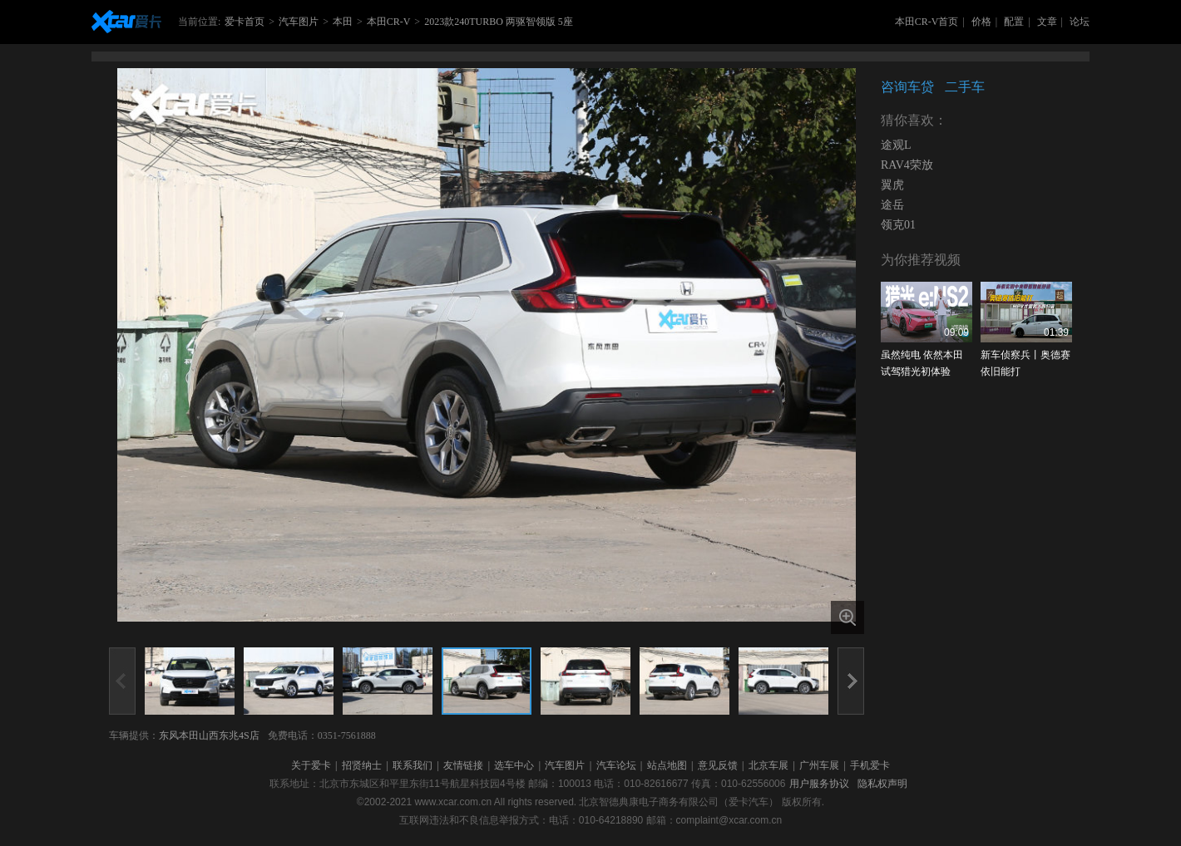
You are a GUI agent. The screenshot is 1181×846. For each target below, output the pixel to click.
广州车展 (819, 765)
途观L (896, 145)
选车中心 (514, 765)
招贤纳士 (362, 765)
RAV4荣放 (907, 165)
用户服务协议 (819, 783)
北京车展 (768, 765)
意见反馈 (718, 765)
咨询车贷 (907, 87)
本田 (343, 21)
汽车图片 (299, 21)
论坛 (1080, 21)
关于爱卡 (311, 765)
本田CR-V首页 (927, 21)
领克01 (898, 225)
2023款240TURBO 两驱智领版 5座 (498, 21)
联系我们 (412, 765)
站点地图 (667, 765)
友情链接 (463, 765)
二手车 (965, 87)
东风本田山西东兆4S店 (209, 735)
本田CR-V (389, 21)
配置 (1014, 21)
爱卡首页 (244, 21)
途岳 (892, 205)
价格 (981, 21)
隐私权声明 (882, 783)
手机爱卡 (870, 765)
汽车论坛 (616, 765)
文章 (1047, 21)
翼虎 (892, 185)
